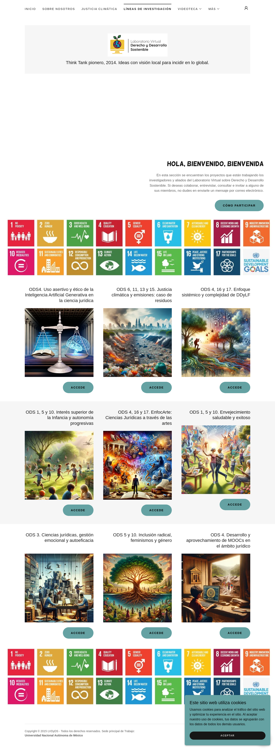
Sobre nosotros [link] (58, 9)
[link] (137, 45)
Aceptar (229, 735)
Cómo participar (239, 206)
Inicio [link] (30, 9)
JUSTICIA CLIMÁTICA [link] (99, 9)
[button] (190, 8)
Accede (78, 388)
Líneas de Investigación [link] (147, 9)
